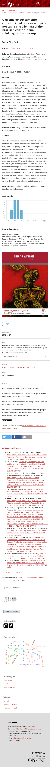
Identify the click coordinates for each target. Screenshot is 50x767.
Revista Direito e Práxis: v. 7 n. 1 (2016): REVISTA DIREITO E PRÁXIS (25, 550)
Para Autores (7, 684)
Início (4, 10)
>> (19, 572)
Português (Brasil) (10, 708)
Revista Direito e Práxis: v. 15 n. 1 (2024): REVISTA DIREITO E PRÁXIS (26, 557)
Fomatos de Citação (11, 356)
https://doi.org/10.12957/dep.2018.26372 (22, 48)
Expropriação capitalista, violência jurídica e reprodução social (25, 490)
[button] (7, 437)
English (6, 701)
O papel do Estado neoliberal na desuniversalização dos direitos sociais (26, 561)
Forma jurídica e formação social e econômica (26, 554)
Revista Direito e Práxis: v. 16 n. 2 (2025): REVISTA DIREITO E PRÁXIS (27, 565)
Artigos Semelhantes (11, 448)
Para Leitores (7, 680)
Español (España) (10, 704)
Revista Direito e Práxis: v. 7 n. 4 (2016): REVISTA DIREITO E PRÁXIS (26, 504)
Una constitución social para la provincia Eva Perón (27, 530)
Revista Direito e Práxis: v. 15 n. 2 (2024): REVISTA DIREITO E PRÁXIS (27, 493)
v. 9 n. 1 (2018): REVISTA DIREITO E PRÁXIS (16, 13)
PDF (7, 324)
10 (16, 572)
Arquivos (12, 10)
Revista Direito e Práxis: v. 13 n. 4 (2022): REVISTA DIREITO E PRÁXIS (27, 525)
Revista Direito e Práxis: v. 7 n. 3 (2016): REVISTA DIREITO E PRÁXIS (27, 458)
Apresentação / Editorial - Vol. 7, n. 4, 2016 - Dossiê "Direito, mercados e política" (26, 502)
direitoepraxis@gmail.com (22, 738)
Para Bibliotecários (9, 687)
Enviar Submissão (11, 611)
